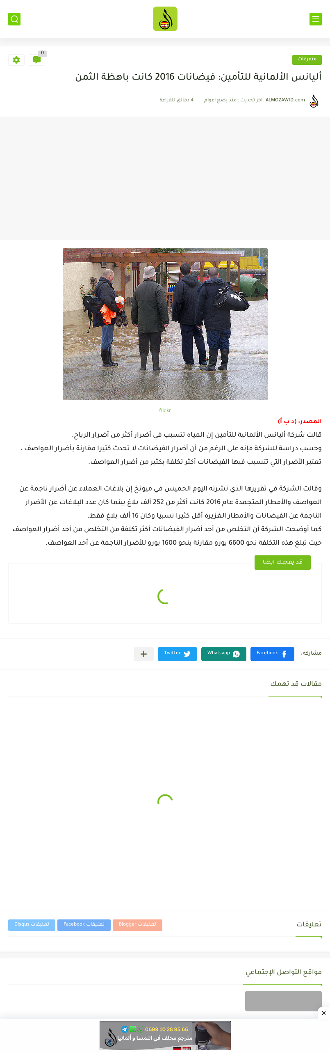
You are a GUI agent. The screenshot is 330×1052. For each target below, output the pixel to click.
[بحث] (14, 19)
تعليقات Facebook (84, 925)
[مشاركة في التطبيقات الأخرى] (144, 654)
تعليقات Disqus (31, 925)
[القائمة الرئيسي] (316, 19)
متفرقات (307, 59)
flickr (165, 411)
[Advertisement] (165, 178)
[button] (272, 654)
